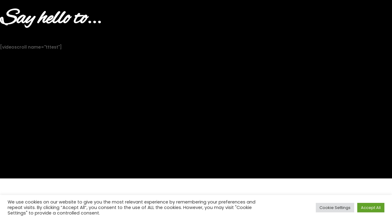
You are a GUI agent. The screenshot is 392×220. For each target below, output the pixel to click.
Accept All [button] (371, 208)
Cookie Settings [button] (335, 208)
